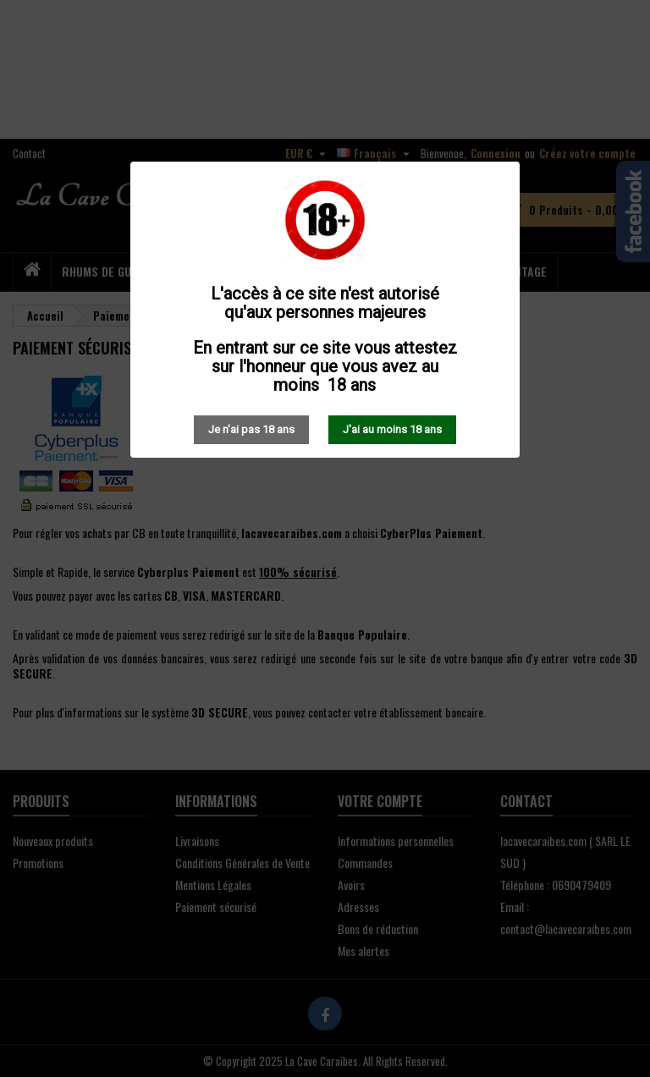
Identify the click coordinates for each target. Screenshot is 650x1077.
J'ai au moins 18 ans (392, 429)
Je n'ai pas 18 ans (251, 429)
